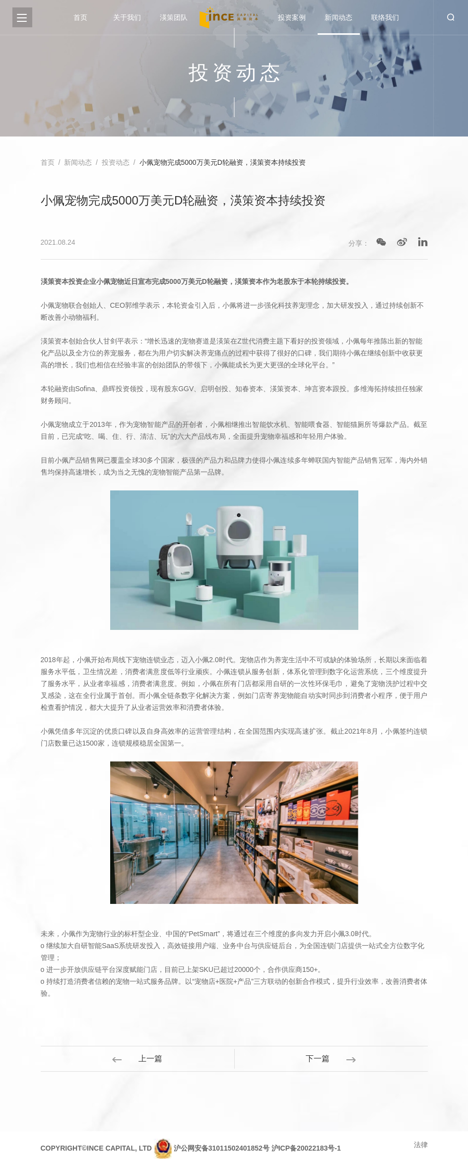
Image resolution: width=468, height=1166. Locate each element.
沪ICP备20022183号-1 (306, 1148)
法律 (421, 1145)
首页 (80, 17)
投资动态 (116, 162)
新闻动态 (338, 17)
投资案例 (292, 17)
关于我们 (127, 17)
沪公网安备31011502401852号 (221, 1148)
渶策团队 (174, 17)
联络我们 (385, 17)
